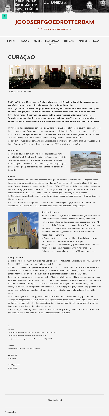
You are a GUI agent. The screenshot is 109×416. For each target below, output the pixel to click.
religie (37, 41)
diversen (52, 44)
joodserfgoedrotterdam (54, 22)
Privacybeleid (10, 412)
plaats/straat (52, 41)
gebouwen (69, 41)
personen (83, 41)
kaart (96, 41)
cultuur (25, 41)
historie (11, 41)
